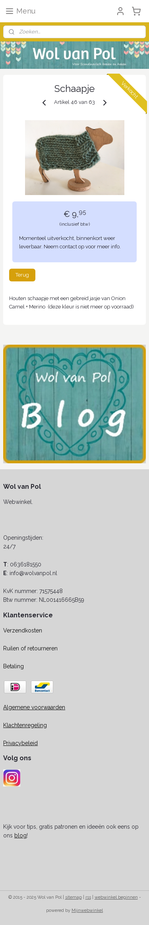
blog (20, 835)
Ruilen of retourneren (30, 648)
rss (88, 897)
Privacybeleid (20, 743)
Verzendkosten (22, 630)
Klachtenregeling (25, 725)
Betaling (13, 666)
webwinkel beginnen (116, 897)
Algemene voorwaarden (34, 707)
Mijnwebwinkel (87, 910)
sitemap (73, 897)
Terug (22, 275)
